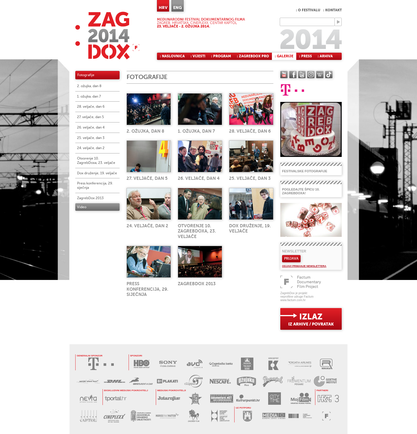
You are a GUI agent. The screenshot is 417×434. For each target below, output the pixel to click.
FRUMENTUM (299, 381)
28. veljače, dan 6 (91, 107)
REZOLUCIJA (326, 363)
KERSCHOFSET (273, 363)
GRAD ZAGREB (247, 415)
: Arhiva (325, 56)
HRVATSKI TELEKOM (101, 363)
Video (81, 207)
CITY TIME (274, 398)
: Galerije (284, 56)
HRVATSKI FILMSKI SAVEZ (220, 415)
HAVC (300, 415)
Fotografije (85, 75)
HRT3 (328, 398)
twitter (302, 74)
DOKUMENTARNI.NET (221, 398)
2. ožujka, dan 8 (89, 86)
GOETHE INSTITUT (325, 381)
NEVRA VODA (88, 398)
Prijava (291, 259)
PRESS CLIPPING (193, 381)
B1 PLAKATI (167, 381)
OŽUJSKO (246, 381)
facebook (293, 74)
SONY (168, 363)
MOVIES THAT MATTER (167, 415)
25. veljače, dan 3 (91, 138)
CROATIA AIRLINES (300, 363)
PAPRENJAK (272, 381)
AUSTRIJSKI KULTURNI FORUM (88, 381)
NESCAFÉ (220, 381)
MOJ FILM (300, 398)
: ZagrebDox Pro (253, 56)
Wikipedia (319, 74)
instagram (310, 74)
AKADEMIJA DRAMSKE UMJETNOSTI (141, 415)
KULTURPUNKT (248, 398)
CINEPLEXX (114, 415)
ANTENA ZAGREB (195, 398)
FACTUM (326, 415)
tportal (115, 398)
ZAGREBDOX (107, 35)
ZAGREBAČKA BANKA (221, 363)
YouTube (284, 74)
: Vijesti (198, 56)
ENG (177, 7)
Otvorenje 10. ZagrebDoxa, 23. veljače (96, 160)
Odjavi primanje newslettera (304, 266)
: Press (305, 56)
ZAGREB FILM (193, 415)
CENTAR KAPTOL (88, 415)
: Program (221, 56)
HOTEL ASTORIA (247, 363)
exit (311, 319)
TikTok (328, 74)
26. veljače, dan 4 (91, 127)
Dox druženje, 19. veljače (97, 173)
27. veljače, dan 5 (90, 117)
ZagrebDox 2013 (90, 198)
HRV (163, 7)
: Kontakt (332, 10)
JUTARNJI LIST (169, 398)
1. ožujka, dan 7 (89, 96)
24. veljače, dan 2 (91, 148)
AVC (194, 363)
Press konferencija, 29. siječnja (95, 185)
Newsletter (294, 251)
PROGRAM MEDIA (274, 415)
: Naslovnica (172, 56)
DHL (114, 381)
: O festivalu (308, 10)
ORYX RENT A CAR (141, 381)
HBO (141, 363)
